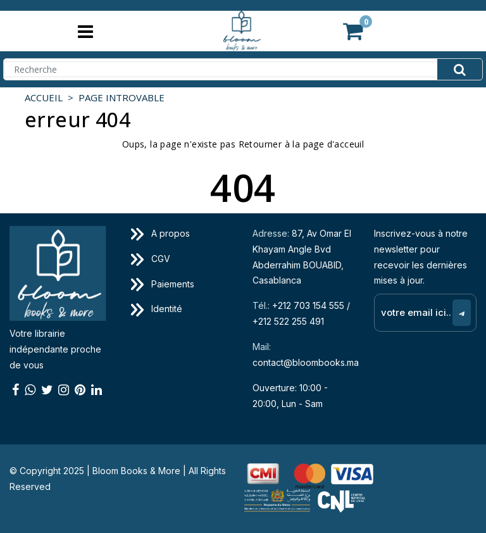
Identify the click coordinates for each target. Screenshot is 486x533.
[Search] (243, 69)
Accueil (44, 97)
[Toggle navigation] (85, 31)
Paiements (162, 284)
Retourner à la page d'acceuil (301, 144)
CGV (150, 258)
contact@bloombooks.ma (305, 362)
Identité (156, 308)
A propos (160, 233)
